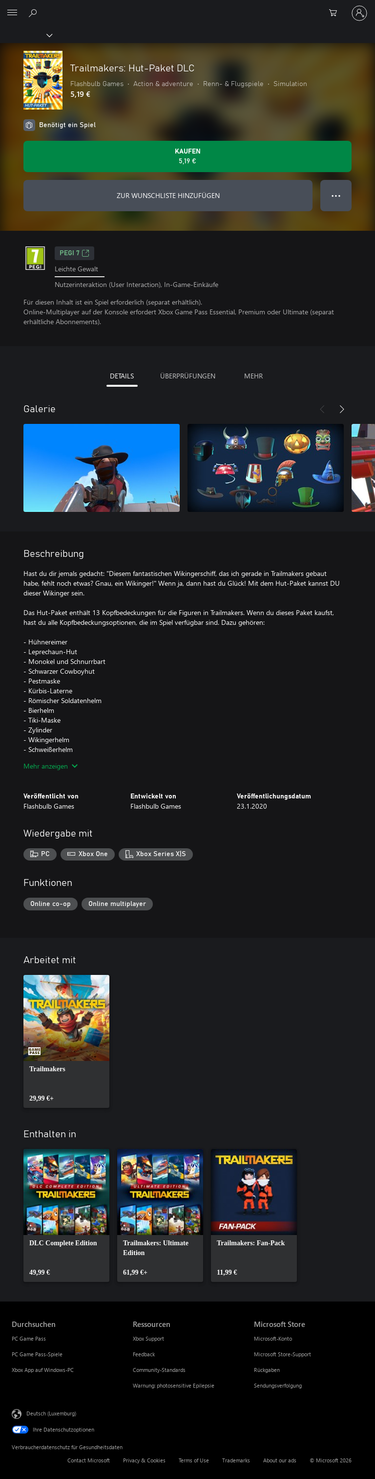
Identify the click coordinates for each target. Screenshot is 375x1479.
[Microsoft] (187, 7)
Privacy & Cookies (144, 1460)
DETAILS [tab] (122, 375)
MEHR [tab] (253, 375)
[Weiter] (342, 409)
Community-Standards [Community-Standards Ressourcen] (159, 1370)
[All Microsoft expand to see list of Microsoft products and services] (12, 13)
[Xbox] (25, 34)
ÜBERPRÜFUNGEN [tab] (187, 375)
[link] (66, 1041)
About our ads (279, 1460)
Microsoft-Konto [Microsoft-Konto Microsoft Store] (273, 1338)
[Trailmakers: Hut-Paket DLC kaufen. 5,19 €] (187, 156)
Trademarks (236, 1460)
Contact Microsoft (88, 1460)
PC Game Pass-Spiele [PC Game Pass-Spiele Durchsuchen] (37, 1354)
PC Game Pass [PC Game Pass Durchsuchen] (29, 1338)
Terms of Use (194, 1460)
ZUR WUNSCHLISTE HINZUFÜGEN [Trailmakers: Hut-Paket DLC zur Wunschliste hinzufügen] (168, 195)
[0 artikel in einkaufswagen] (336, 13)
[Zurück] (322, 409)
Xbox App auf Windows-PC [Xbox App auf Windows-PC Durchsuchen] (43, 1370)
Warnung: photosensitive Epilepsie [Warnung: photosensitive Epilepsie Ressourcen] (173, 1385)
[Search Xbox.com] (34, 13)
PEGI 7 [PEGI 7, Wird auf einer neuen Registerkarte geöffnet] (74, 253)
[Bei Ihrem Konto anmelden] (359, 13)
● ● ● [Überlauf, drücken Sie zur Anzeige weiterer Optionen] (336, 195)
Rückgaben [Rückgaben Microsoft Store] (267, 1370)
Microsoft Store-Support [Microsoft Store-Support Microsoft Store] (282, 1354)
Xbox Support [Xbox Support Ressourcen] (148, 1338)
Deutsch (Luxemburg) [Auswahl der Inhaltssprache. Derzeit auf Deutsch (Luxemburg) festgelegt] (51, 1413)
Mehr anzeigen (50, 766)
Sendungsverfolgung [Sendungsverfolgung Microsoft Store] (278, 1385)
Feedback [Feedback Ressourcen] (144, 1354)
